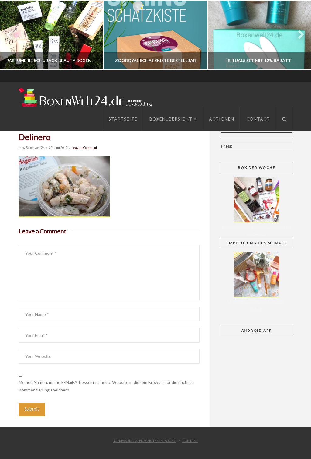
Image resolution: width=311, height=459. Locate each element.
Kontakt (190, 441)
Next (298, 35)
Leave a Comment (84, 147)
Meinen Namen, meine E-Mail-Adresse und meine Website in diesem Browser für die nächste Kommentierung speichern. (106, 386)
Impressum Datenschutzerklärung (144, 441)
